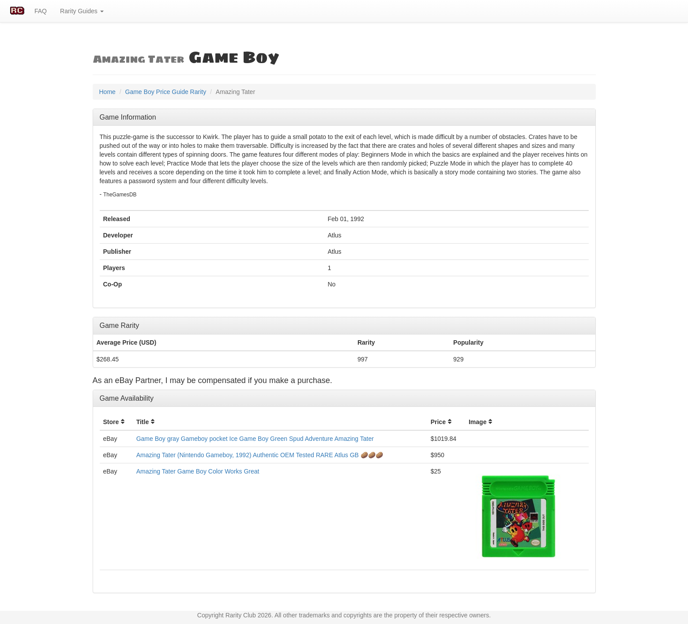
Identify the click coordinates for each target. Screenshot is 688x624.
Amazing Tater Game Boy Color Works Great (197, 471)
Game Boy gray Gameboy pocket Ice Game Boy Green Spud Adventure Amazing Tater (255, 438)
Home (107, 91)
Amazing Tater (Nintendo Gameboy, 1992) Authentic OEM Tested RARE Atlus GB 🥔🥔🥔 (259, 455)
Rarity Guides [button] (82, 11)
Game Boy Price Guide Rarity (166, 91)
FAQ (40, 11)
